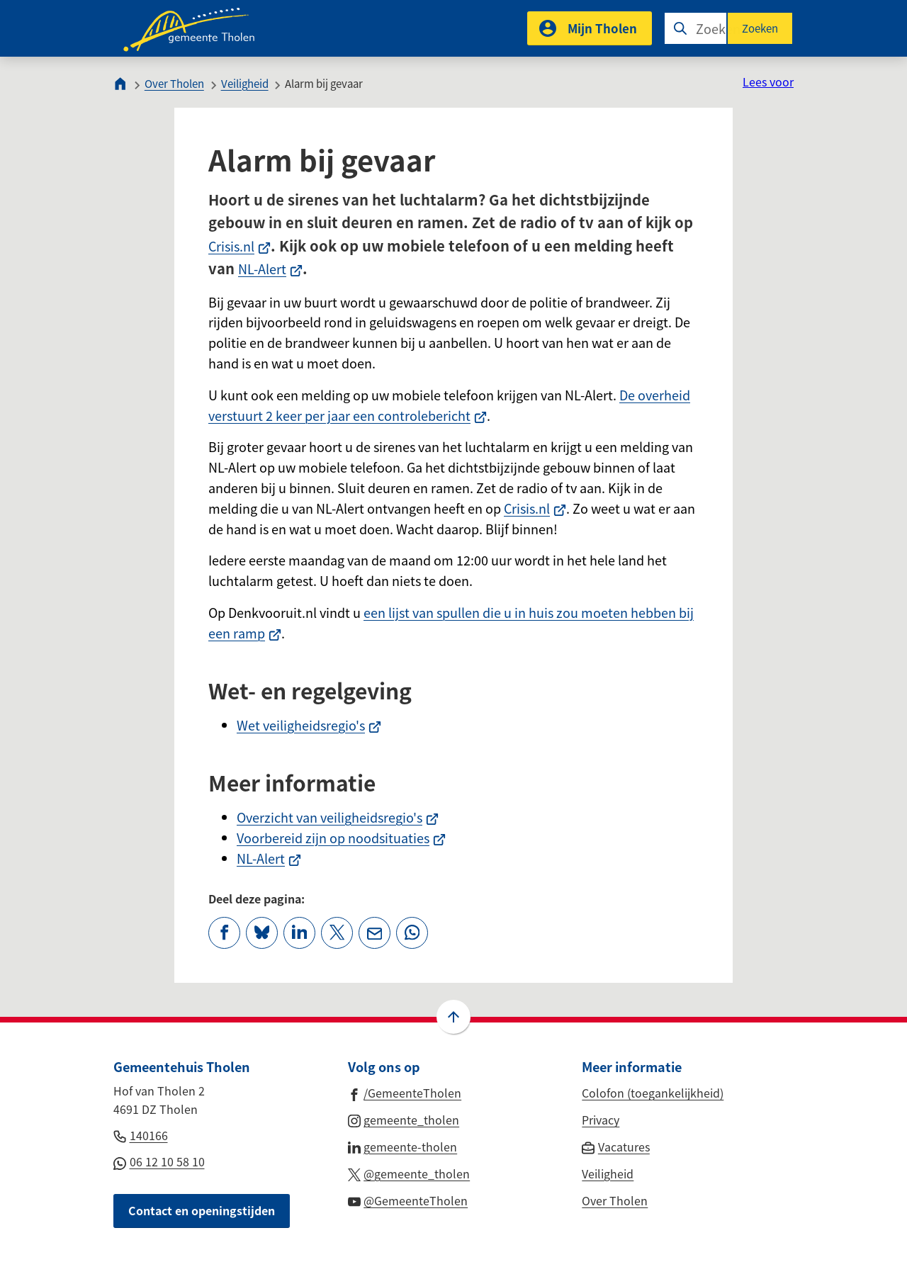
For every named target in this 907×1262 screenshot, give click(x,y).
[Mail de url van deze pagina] (374, 933)
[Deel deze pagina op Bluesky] (262, 933)
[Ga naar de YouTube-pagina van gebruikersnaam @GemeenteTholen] (408, 1199)
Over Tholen (174, 83)
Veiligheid (245, 83)
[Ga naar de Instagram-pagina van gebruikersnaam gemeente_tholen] (404, 1119)
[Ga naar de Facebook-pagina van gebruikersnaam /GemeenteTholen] (405, 1092)
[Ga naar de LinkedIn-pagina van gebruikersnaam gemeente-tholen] (403, 1146)
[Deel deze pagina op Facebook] (224, 933)
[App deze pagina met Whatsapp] (412, 933)
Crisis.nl (239, 246)
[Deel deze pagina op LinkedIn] (299, 933)
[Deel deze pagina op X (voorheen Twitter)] (337, 933)
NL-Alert (270, 268)
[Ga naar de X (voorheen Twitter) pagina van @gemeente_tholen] (409, 1173)
